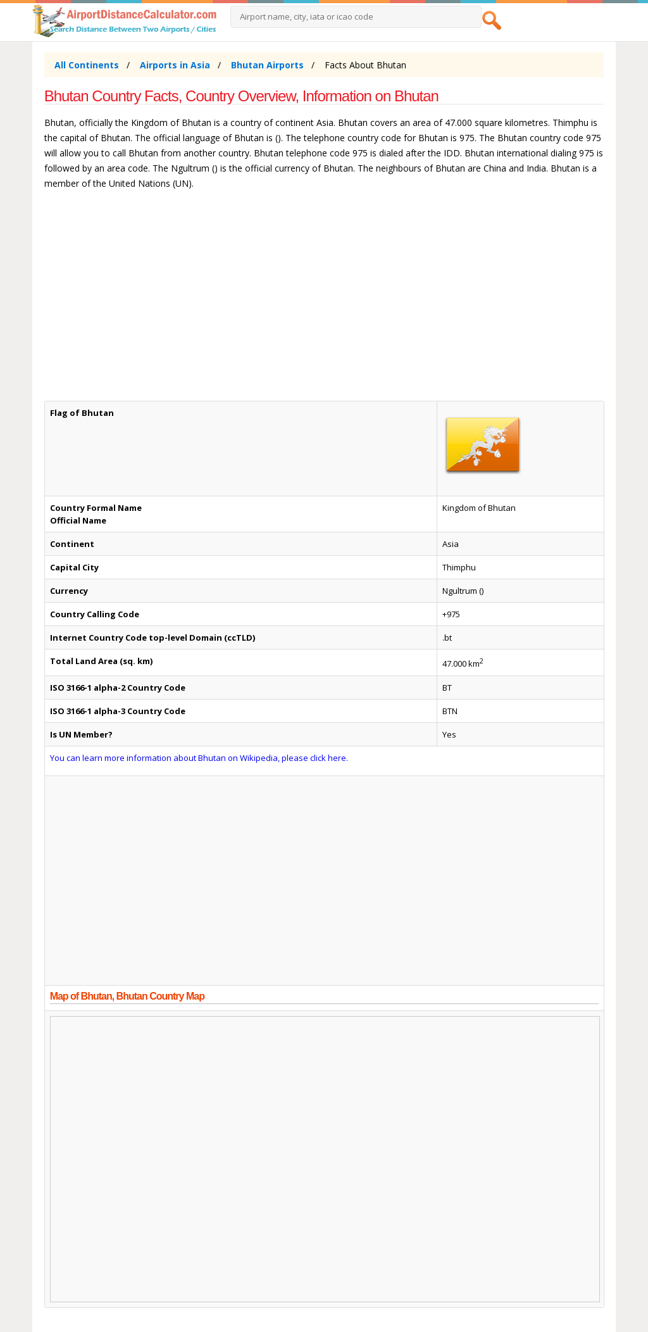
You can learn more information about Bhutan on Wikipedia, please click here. (199, 757)
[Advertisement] (324, 301)
